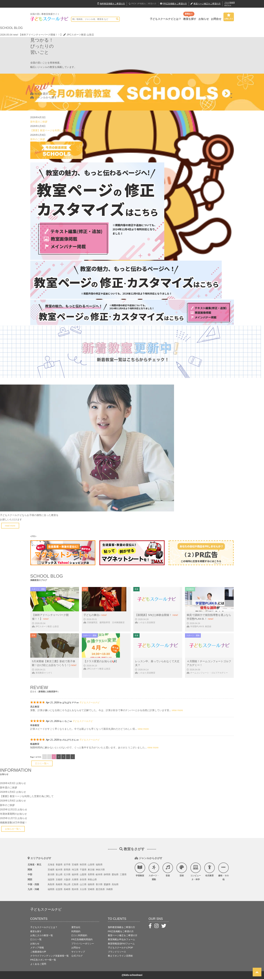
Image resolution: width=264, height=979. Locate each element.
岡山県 (67, 884)
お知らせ (203, 18)
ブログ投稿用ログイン (229, 4)
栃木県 (59, 869)
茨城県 (51, 869)
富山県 (59, 874)
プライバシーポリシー (82, 943)
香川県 (99, 884)
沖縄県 (109, 889)
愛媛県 (107, 884)
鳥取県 (51, 884)
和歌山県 (92, 879)
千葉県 (83, 869)
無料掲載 (111, 4)
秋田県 (83, 864)
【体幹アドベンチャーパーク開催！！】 (41, 34)
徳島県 (91, 884)
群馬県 (67, 869)
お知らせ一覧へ (13, 829)
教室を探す (189, 18)
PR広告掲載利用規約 (82, 939)
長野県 (91, 874)
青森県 (59, 864)
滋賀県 (51, 879)
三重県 (123, 874)
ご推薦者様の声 (38, 951)
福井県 (75, 874)
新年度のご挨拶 (38, 121)
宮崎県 (91, 889)
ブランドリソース (117, 951)
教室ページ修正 (206, 4)
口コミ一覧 (36, 939)
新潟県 (51, 874)
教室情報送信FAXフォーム (121, 943)
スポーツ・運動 (154, 872)
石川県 (67, 874)
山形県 (91, 864)
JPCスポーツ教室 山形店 (78, 34)
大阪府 (67, 879)
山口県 (83, 884)
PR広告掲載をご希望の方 (121, 931)
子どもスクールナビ (89, 702)
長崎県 (67, 889)
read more (10, 525)
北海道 (51, 864)
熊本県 (75, 889)
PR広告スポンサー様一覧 (43, 959)
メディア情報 (37, 947)
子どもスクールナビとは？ (165, 18)
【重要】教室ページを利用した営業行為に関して (57, 130)
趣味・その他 (223, 872)
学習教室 (140, 870)
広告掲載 (173, 4)
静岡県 (107, 874)
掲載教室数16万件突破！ (13, 822)
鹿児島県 (100, 889)
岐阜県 (99, 874)
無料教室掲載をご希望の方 (121, 927)
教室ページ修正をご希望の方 (122, 935)
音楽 (168, 870)
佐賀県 (59, 889)
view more (177, 710)
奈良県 (83, 879)
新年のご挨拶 (37, 139)
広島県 (75, 884)
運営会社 (75, 927)
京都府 (59, 879)
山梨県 (83, 874)
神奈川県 (100, 869)
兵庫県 (75, 879)
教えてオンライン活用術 (120, 955)
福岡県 (51, 889)
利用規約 (75, 931)
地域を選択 (39, 93)
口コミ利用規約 (79, 935)
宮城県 (75, 864)
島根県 (59, 884)
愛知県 (115, 874)
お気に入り (228, 16)
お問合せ (216, 18)
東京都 (91, 869)
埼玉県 (75, 869)
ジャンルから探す (43, 97)
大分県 (83, 889)
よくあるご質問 (38, 964)
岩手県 (67, 864)
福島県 (99, 864)
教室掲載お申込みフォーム (121, 939)
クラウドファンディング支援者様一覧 (49, 955)
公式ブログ (77, 955)
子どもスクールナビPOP (120, 947)
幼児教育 (209, 870)
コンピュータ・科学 (195, 872)
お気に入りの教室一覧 (41, 935)
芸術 (181, 870)
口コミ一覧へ (42, 763)
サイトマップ (78, 951)
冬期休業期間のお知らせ (13, 813)
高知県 (115, 884)
